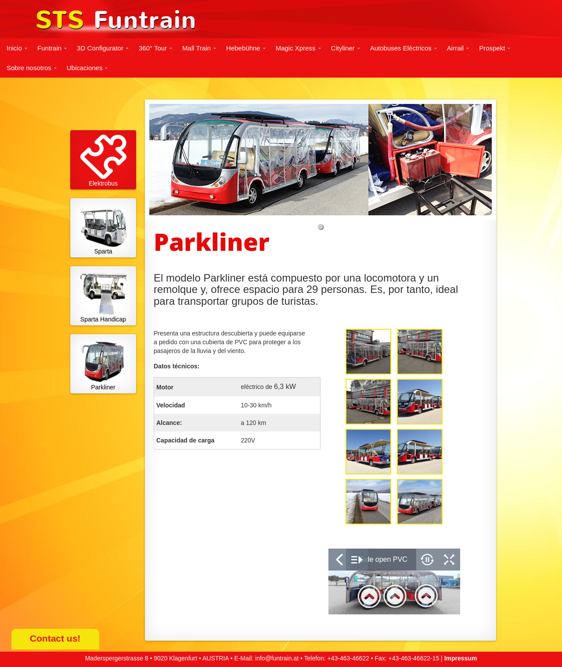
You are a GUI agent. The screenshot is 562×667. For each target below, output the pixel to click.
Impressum (460, 658)
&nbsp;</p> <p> (394, 581)
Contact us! (55, 638)
